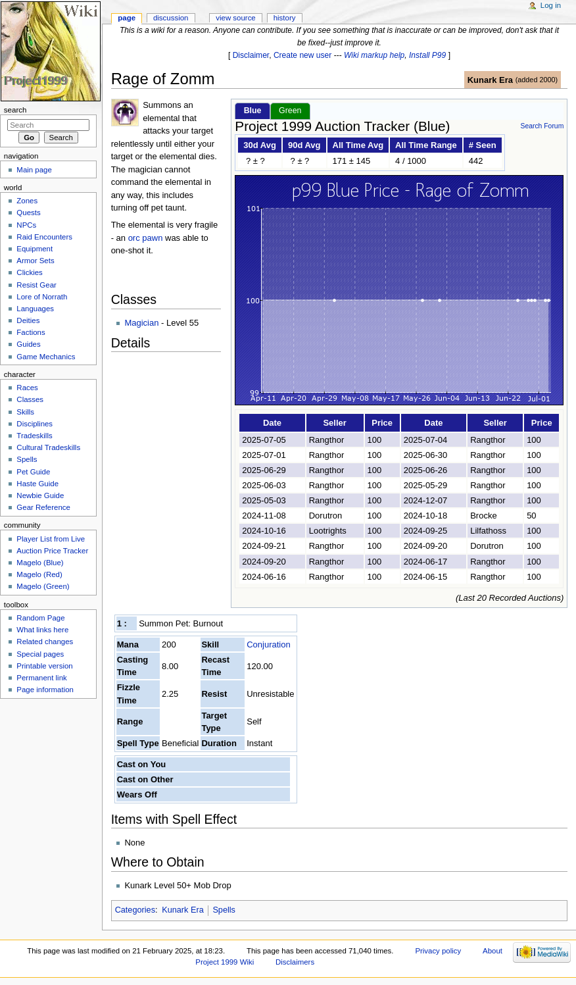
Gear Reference (43, 507)
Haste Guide (37, 484)
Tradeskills (34, 436)
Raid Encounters (44, 237)
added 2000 (536, 80)
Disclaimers (295, 962)
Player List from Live (50, 539)
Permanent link (41, 678)
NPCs (26, 225)
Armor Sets (35, 261)
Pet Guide (33, 472)
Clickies (29, 272)
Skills (25, 412)
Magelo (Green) (42, 586)
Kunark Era (490, 80)
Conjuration (269, 644)
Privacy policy (438, 951)
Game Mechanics (45, 357)
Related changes (44, 641)
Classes (29, 399)
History (285, 18)
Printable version (44, 666)
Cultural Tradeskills (48, 447)
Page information (45, 690)
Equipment (34, 249)
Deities (27, 320)
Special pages (40, 654)
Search (15, 110)
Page (126, 18)
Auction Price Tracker (52, 551)
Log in (550, 5)
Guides (28, 344)
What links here (42, 630)
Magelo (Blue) (39, 563)
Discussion (170, 18)
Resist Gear (36, 285)
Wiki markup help (374, 55)
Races (26, 387)
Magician (141, 323)
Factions (30, 332)
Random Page (40, 618)
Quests (28, 212)
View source (235, 18)
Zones (26, 201)
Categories (135, 910)
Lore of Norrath (41, 297)
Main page (34, 170)
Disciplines (34, 424)
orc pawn (145, 238)
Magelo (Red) (39, 574)
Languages (35, 309)
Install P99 (427, 55)
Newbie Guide (40, 495)
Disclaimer (251, 55)
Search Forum (542, 126)
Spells (223, 910)
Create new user (302, 55)
